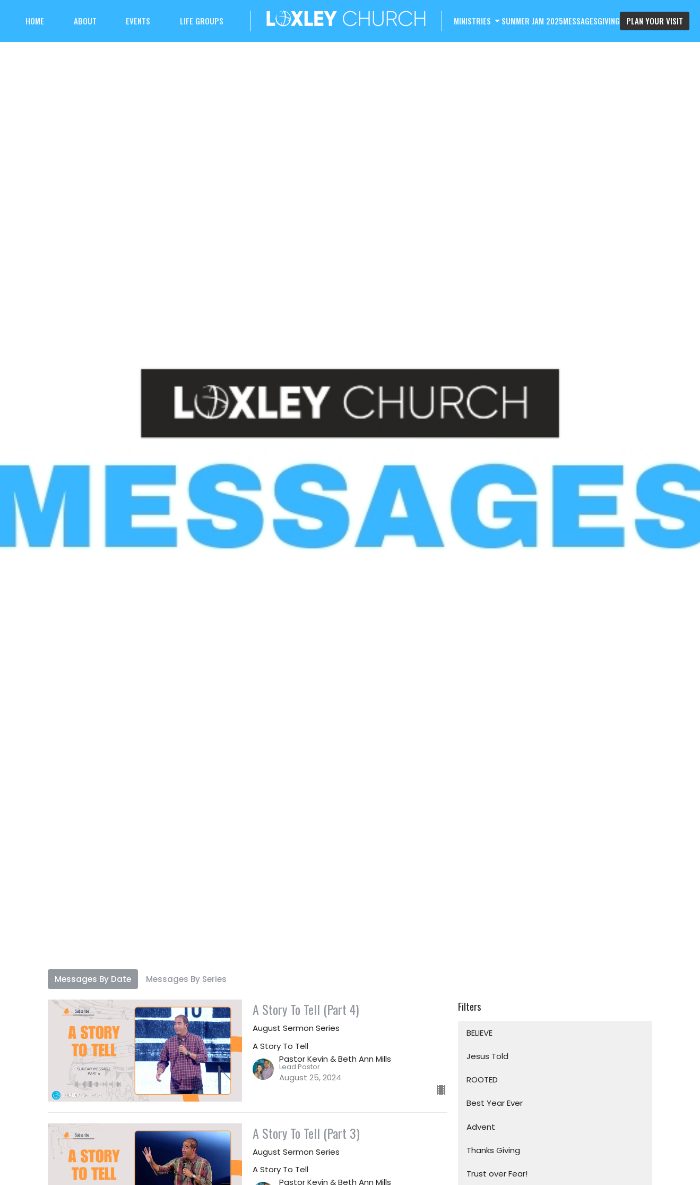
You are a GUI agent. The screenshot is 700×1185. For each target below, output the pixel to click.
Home (34, 21)
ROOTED (482, 1079)
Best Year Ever (494, 1102)
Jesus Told (487, 1056)
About (85, 21)
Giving (609, 21)
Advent (480, 1126)
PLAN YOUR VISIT (654, 21)
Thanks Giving (493, 1150)
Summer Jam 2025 (532, 21)
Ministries (478, 21)
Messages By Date (93, 979)
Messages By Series (186, 979)
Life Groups (201, 21)
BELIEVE (479, 1032)
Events (138, 21)
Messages (580, 21)
